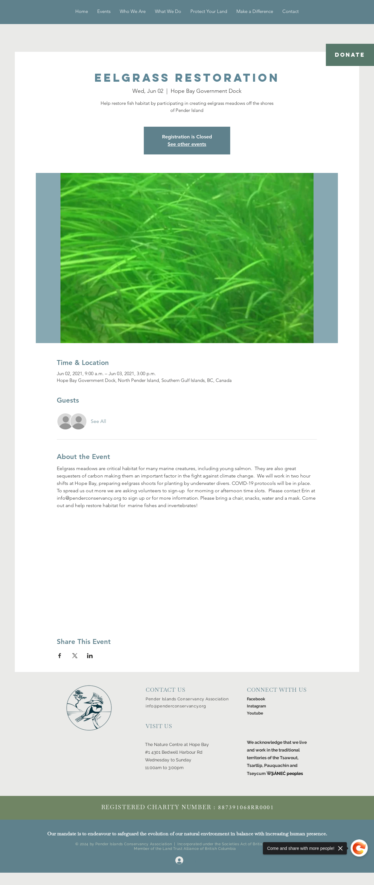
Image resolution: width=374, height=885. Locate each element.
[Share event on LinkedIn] (90, 655)
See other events (187, 144)
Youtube (255, 713)
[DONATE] (350, 55)
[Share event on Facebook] (60, 655)
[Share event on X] (75, 655)
